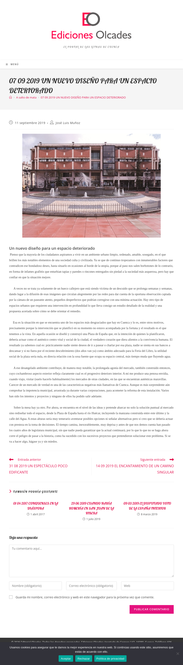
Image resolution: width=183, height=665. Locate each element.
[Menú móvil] (12, 64)
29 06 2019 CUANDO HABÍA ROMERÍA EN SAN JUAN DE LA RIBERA (91, 508)
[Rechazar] (177, 653)
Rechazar (83, 658)
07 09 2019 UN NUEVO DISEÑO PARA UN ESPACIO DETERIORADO (83, 97)
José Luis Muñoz (68, 123)
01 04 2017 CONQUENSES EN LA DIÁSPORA (35, 505)
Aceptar (66, 658)
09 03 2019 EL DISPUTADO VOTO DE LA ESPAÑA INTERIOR (147, 505)
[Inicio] (10, 97)
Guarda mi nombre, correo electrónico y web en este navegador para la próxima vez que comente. (85, 597)
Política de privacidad (110, 658)
